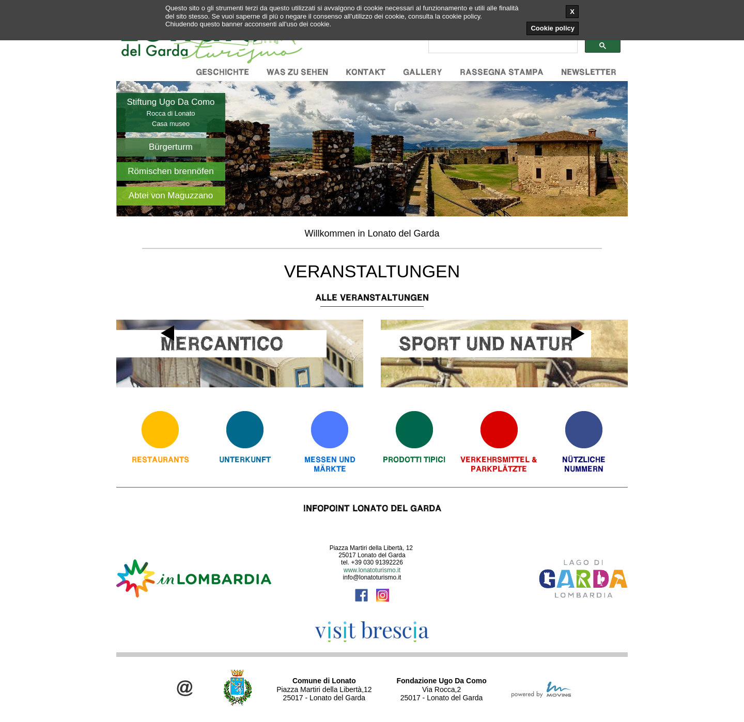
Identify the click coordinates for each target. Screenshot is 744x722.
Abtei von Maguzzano (171, 195)
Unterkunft (245, 459)
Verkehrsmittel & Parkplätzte (498, 464)
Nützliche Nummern (584, 464)
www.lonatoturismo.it (372, 570)
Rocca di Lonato (171, 113)
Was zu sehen (297, 72)
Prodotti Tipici (414, 459)
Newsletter (588, 72)
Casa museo (171, 124)
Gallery (422, 72)
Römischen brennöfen (170, 171)
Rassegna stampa (502, 72)
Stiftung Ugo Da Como (170, 102)
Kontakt (365, 72)
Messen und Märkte (329, 464)
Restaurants (160, 459)
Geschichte (222, 72)
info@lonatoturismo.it (372, 577)
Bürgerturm (171, 147)
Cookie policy (553, 28)
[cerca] (501, 46)
